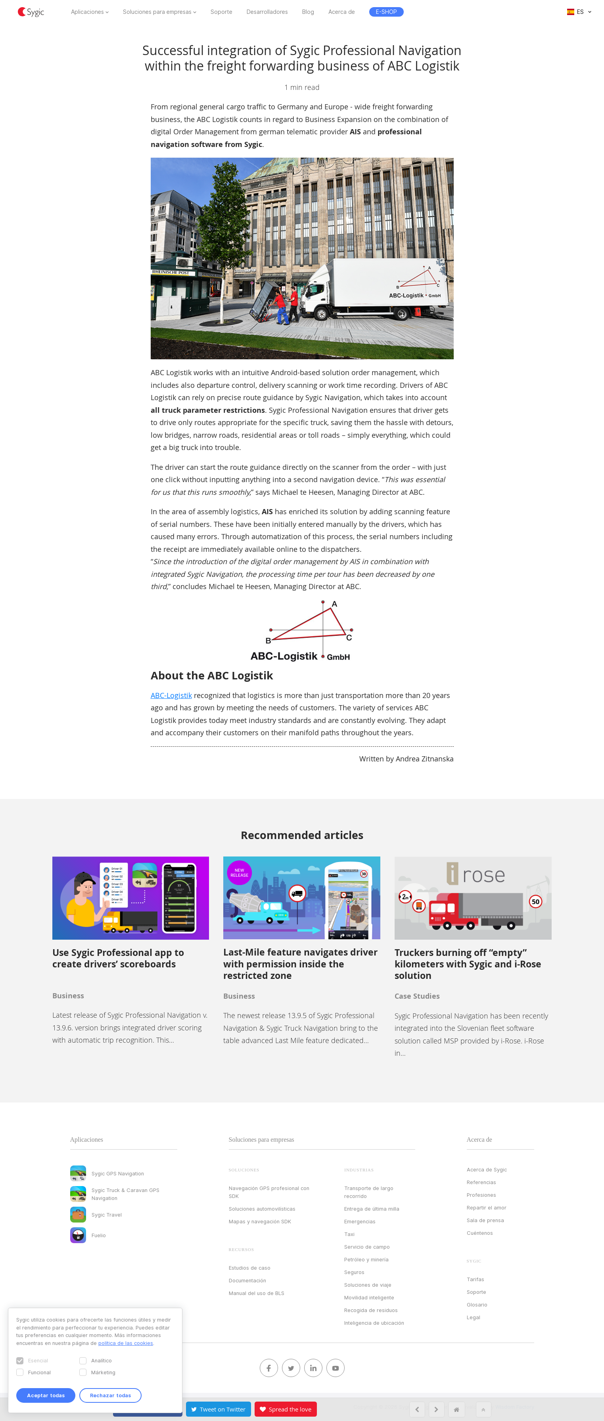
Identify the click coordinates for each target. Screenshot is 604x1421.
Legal (473, 1317)
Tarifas (475, 1279)
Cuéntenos (480, 1233)
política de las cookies (125, 1343)
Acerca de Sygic (487, 1169)
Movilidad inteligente (369, 1297)
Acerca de (341, 12)
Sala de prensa (485, 1220)
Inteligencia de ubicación (374, 1323)
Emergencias (360, 1221)
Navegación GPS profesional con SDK (269, 1192)
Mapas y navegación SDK (260, 1221)
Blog (308, 12)
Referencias (481, 1182)
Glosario (477, 1304)
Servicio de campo (367, 1247)
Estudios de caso (249, 1268)
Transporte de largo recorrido (368, 1192)
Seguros (354, 1272)
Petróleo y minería (366, 1259)
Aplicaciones (87, 12)
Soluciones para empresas (157, 12)
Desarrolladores (267, 12)
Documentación (247, 1280)
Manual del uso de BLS (256, 1293)
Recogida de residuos (371, 1310)
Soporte (221, 12)
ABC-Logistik (171, 695)
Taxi (349, 1234)
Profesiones (481, 1195)
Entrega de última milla (371, 1208)
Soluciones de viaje (367, 1285)
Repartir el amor (486, 1207)
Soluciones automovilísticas (262, 1208)
